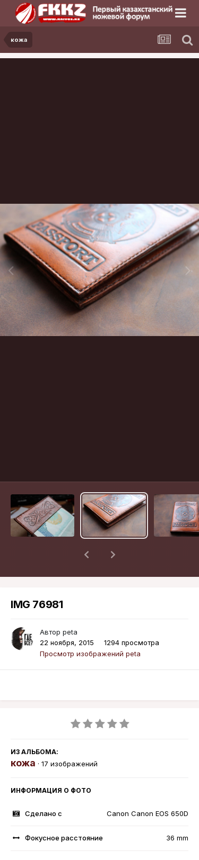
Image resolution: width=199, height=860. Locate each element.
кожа (23, 735)
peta (70, 604)
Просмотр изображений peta (90, 626)
